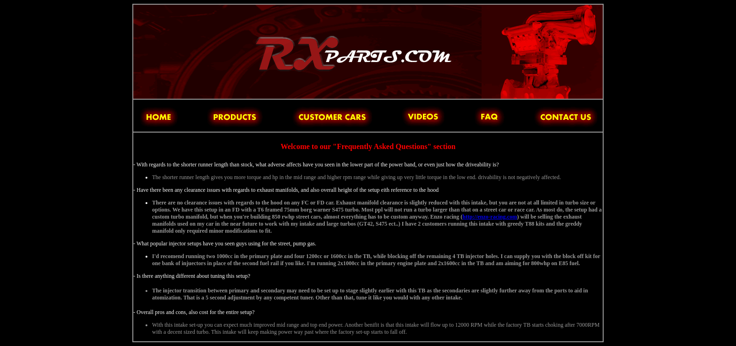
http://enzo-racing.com (489, 216)
